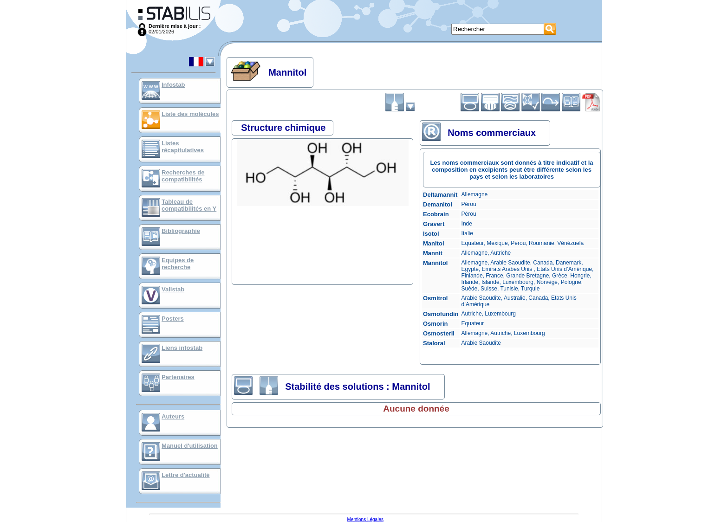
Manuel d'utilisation (190, 445)
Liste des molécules (190, 113)
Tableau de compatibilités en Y (189, 205)
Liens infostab (182, 347)
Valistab (173, 289)
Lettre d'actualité (186, 474)
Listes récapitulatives (183, 147)
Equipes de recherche (178, 264)
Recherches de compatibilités (183, 176)
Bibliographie (181, 230)
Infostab (173, 84)
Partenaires (178, 377)
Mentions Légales (365, 519)
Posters (173, 318)
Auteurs (173, 416)
